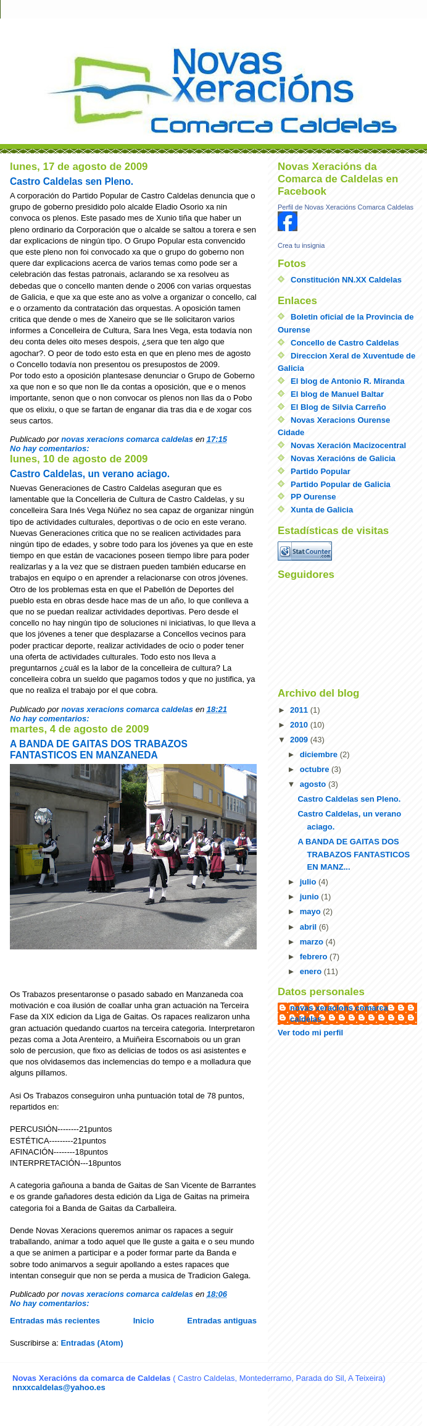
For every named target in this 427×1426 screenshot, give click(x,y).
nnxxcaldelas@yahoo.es (59, 1387)
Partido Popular (320, 471)
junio (310, 896)
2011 (300, 710)
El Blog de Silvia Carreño (338, 407)
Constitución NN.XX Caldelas (346, 279)
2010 (300, 724)
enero (312, 971)
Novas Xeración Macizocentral (348, 445)
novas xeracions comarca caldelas (339, 1013)
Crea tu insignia (301, 245)
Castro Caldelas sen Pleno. (71, 181)
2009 (300, 739)
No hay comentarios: (50, 448)
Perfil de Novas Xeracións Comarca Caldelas (345, 207)
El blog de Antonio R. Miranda (347, 381)
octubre (315, 769)
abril (309, 927)
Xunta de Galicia (322, 509)
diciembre (320, 754)
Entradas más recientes (55, 1320)
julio (309, 881)
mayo (311, 911)
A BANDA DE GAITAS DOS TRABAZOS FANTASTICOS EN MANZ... (353, 854)
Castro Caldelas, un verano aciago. (90, 474)
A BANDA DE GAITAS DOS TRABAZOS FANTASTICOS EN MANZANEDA (99, 749)
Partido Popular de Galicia (341, 484)
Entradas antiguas (222, 1320)
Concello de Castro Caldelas (345, 342)
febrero (315, 956)
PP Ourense (313, 496)
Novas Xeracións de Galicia (343, 458)
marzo (313, 941)
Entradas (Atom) (91, 1342)
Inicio (143, 1320)
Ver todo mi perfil (310, 1032)
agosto (314, 784)
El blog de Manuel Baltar (337, 394)
